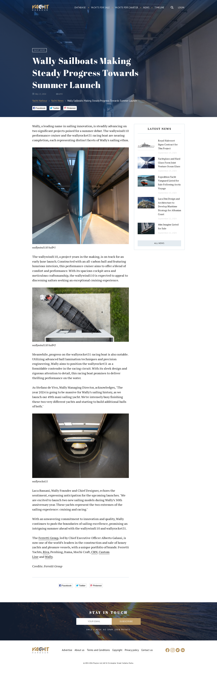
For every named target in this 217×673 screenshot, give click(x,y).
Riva (46, 552)
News (146, 7)
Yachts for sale (100, 7)
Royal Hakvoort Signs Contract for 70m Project (168, 144)
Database (80, 7)
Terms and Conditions (98, 650)
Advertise (67, 650)
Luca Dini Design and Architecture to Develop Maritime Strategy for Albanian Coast (169, 206)
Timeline (159, 7)
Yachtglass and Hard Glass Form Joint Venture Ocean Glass (169, 162)
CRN (94, 552)
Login (181, 7)
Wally (49, 557)
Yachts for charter (126, 7)
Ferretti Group (48, 538)
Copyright (117, 650)
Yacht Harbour (40, 8)
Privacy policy (132, 650)
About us (79, 650)
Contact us (147, 650)
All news (159, 243)
